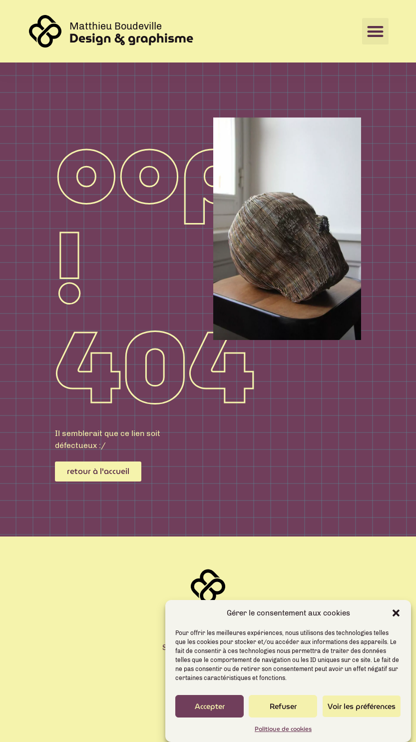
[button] (396, 618)
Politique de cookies (283, 733)
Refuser (283, 711)
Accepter (210, 711)
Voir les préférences (362, 711)
